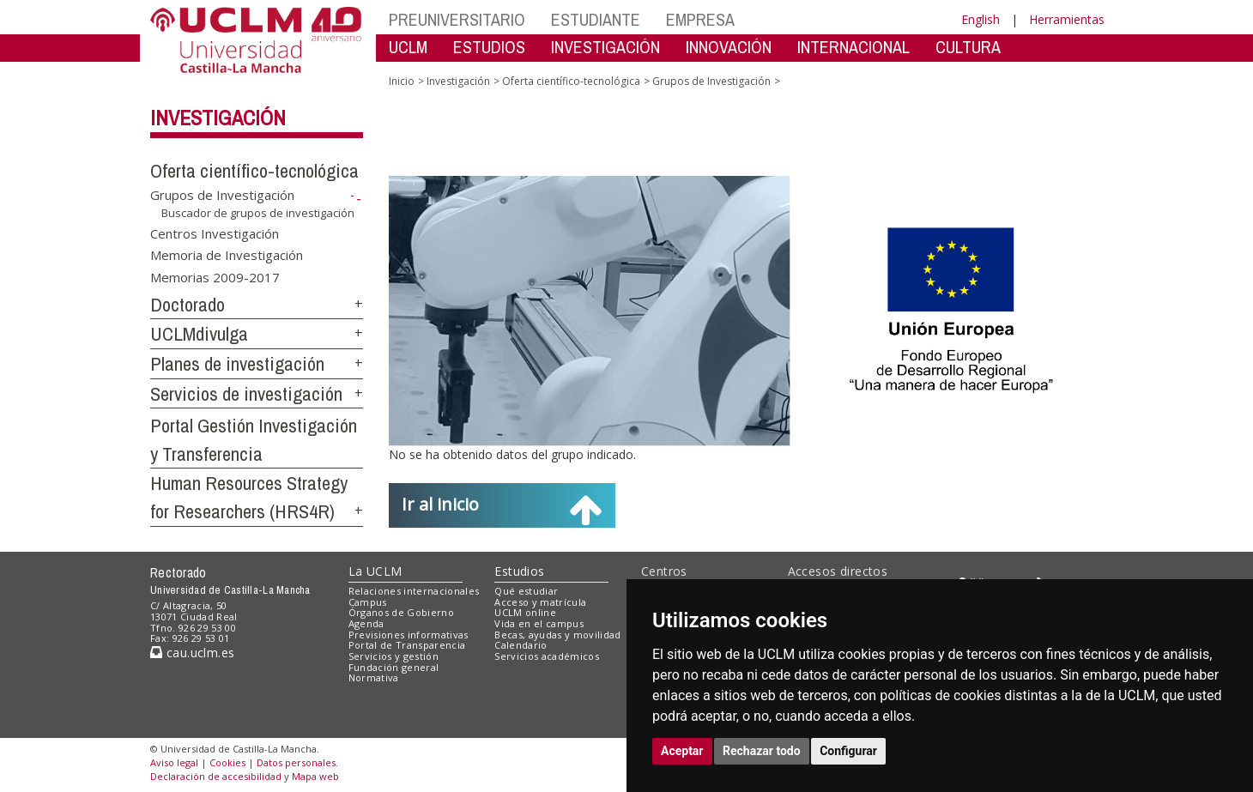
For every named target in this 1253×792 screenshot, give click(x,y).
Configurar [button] (848, 751)
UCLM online (525, 612)
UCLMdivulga (199, 334)
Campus (367, 602)
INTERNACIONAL (853, 46)
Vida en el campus (539, 623)
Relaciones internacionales (414, 590)
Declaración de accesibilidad (215, 776)
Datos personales (296, 762)
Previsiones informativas (408, 634)
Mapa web (315, 776)
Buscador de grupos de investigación (257, 213)
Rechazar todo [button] (762, 751)
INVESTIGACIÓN (605, 46)
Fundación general (393, 667)
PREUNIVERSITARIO (457, 19)
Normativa (373, 677)
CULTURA (968, 46)
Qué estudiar (526, 590)
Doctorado (187, 304)
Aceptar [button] (682, 751)
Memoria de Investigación (226, 254)
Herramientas (1067, 19)
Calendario (520, 644)
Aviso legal (174, 762)
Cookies (227, 762)
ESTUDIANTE (595, 19)
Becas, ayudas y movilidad (557, 634)
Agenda (366, 623)
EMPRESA (700, 19)
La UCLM (375, 571)
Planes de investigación (237, 364)
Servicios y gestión (393, 656)
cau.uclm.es (192, 652)
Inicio (402, 81)
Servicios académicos (546, 656)
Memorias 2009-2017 (215, 276)
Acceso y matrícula (540, 602)
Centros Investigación (214, 232)
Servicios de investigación (246, 394)
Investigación (218, 117)
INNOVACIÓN (729, 46)
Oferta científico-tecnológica (254, 171)
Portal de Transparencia (407, 644)
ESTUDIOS (489, 46)
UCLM (408, 46)
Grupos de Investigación (222, 194)
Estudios (519, 571)
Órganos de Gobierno (401, 612)
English (980, 19)
